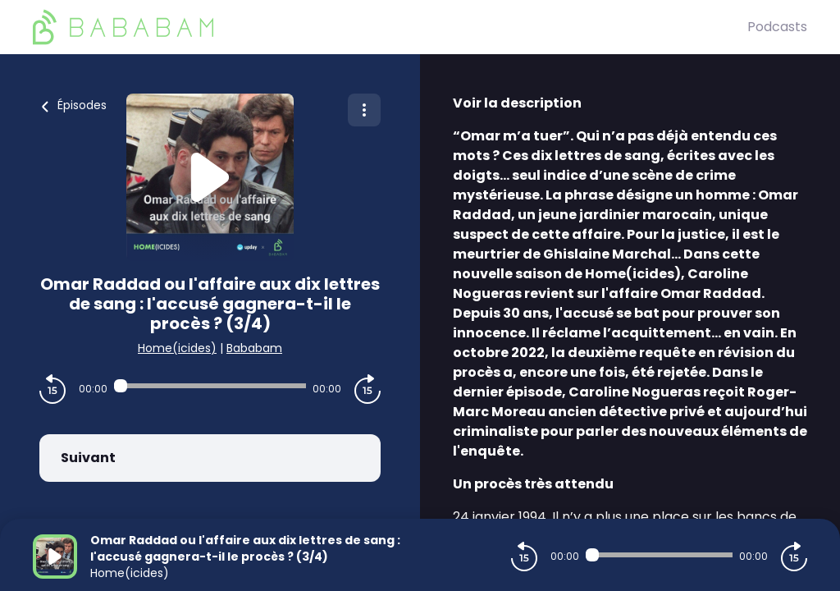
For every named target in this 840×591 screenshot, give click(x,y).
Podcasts (777, 26)
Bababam (254, 348)
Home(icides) (177, 348)
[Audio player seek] (210, 385)
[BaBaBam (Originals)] (390, 27)
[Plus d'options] (364, 110)
